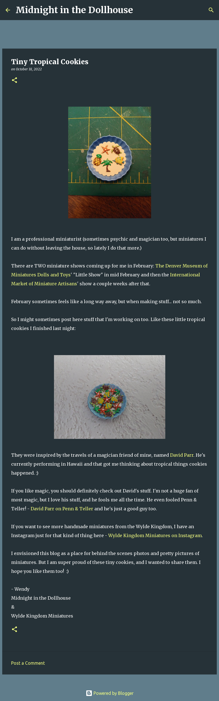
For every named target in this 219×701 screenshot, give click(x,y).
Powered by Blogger (110, 693)
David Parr (181, 455)
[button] (14, 80)
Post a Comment (28, 663)
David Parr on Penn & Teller (62, 508)
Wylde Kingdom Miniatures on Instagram (155, 535)
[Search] (140, 10)
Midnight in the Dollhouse (74, 10)
